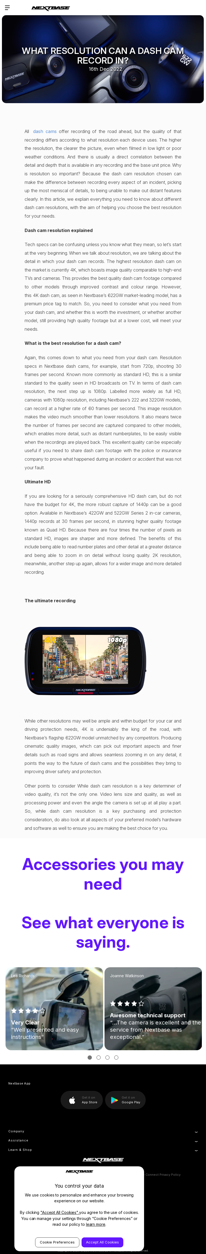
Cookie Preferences (57, 1242)
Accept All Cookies (102, 1242)
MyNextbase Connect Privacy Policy (153, 1175)
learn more (96, 1224)
